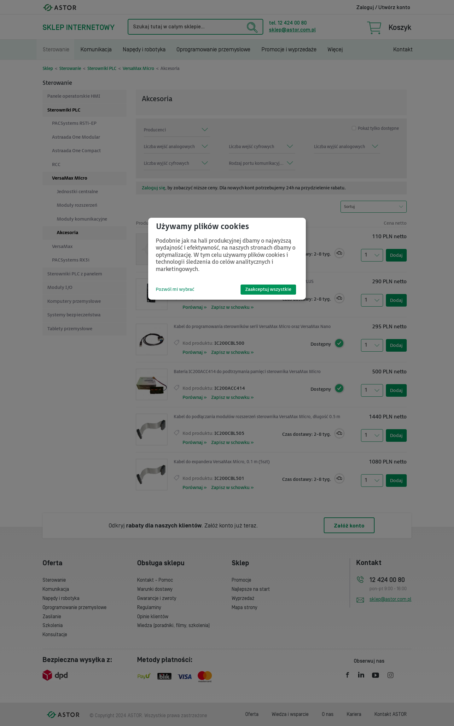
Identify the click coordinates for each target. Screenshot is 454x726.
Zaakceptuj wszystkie (268, 289)
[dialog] (227, 259)
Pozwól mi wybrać (175, 289)
